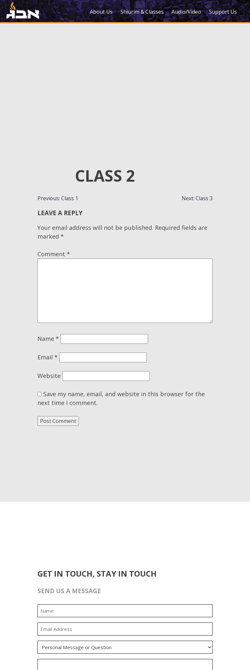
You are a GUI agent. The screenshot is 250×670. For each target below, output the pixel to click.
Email (47, 357)
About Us (101, 11)
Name (48, 338)
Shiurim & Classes (142, 11)
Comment (53, 254)
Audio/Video (186, 11)
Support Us (223, 11)
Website (49, 376)
